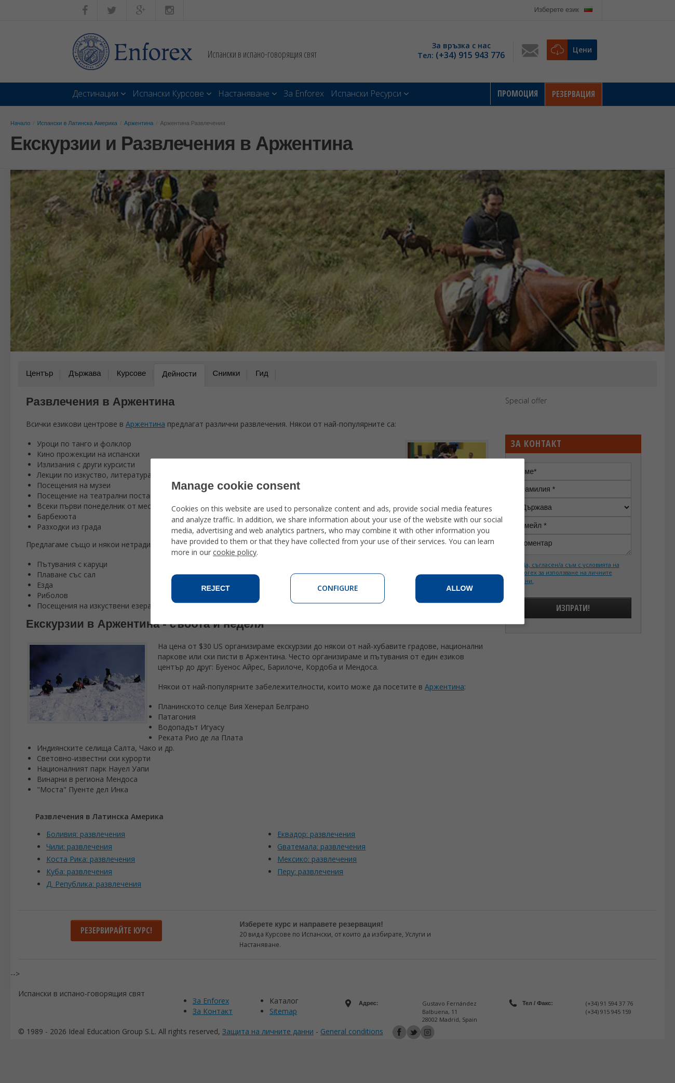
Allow (459, 589)
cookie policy (234, 553)
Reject (215, 589)
